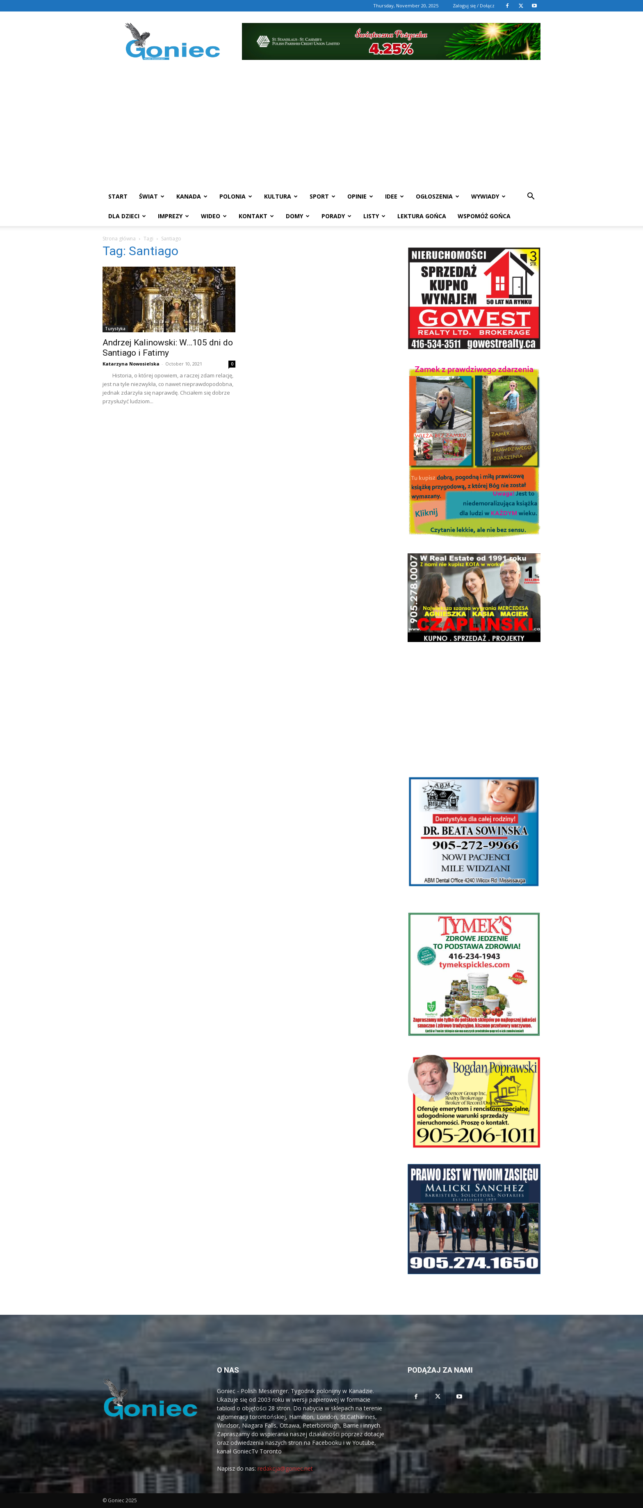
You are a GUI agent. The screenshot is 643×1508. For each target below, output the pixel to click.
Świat (151, 196)
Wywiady (488, 196)
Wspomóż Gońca (484, 216)
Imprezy (173, 216)
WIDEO (214, 216)
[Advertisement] (321, 125)
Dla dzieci (127, 216)
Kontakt (256, 216)
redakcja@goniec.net (285, 1468)
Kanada (191, 196)
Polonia (235, 196)
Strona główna (119, 238)
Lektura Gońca (421, 216)
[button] (530, 197)
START (118, 196)
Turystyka (115, 328)
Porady (336, 216)
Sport (322, 196)
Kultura (281, 196)
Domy (298, 216)
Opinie (360, 196)
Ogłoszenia (437, 196)
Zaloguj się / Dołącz (474, 5)
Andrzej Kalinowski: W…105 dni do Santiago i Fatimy (168, 348)
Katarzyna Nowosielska (131, 364)
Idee (394, 196)
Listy (374, 216)
